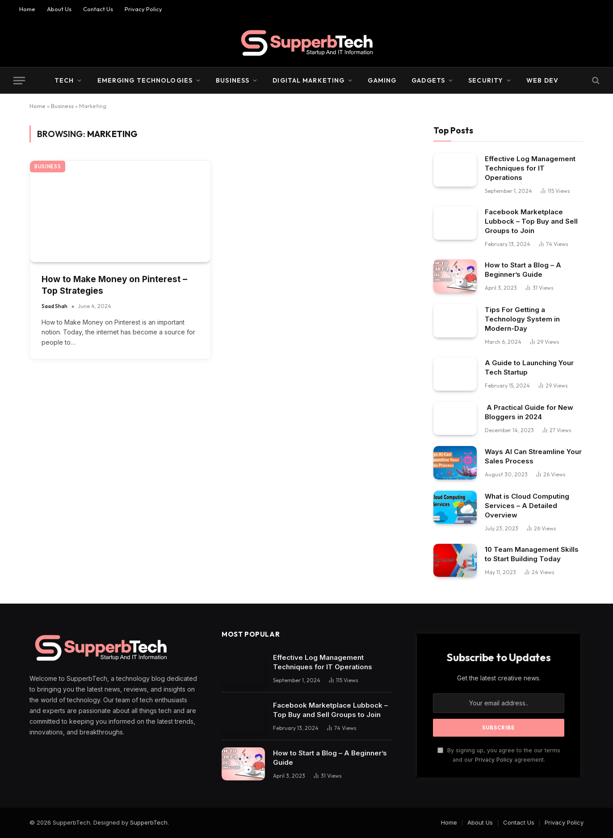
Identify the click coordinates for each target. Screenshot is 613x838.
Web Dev (542, 80)
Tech (64, 80)
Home (27, 9)
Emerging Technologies (145, 80)
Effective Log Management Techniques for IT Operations (530, 168)
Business (232, 80)
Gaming (382, 80)
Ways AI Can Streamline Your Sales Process (533, 456)
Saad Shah (54, 306)
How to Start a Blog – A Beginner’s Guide (523, 270)
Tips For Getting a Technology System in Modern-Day (522, 319)
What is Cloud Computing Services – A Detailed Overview (527, 505)
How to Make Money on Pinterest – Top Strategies (114, 285)
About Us (59, 9)
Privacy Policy (143, 9)
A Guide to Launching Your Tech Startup (529, 367)
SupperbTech (149, 822)
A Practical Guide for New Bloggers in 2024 (529, 412)
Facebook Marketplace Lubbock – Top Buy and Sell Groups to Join (531, 221)
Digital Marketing (308, 80)
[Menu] (19, 81)
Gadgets (428, 80)
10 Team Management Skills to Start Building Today (532, 554)
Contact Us (98, 9)
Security (485, 80)
